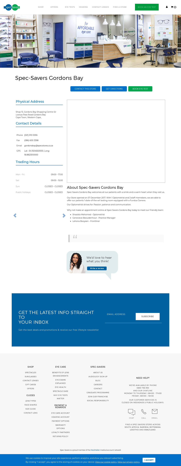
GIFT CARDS (30, 384)
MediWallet (95, 450)
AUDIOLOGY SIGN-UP (98, 376)
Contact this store (85, 89)
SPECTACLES (30, 372)
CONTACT (98, 388)
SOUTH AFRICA (132, 427)
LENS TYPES (30, 401)
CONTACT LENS (30, 413)
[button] (21, 215)
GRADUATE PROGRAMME (98, 392)
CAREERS (98, 384)
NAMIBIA (144, 427)
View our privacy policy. (128, 462)
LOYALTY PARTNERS (61, 432)
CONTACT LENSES (100, 7)
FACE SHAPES (31, 405)
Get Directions (114, 89)
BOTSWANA (155, 427)
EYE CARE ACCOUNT (60, 413)
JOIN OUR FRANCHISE (98, 396)
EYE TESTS (70, 7)
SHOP (41, 7)
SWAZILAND (150, 430)
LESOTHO (134, 430)
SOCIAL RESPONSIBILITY (98, 400)
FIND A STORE (120, 7)
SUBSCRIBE (147, 316)
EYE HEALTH (60, 387)
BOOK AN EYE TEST (147, 7)
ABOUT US (98, 372)
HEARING (83, 7)
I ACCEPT (149, 460)
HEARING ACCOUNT (61, 417)
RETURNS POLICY (60, 436)
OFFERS (54, 7)
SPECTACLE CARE (60, 391)
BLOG (97, 380)
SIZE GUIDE (30, 409)
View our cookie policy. (106, 462)
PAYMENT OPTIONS (60, 421)
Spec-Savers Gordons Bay (49, 77)
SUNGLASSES (30, 376)
